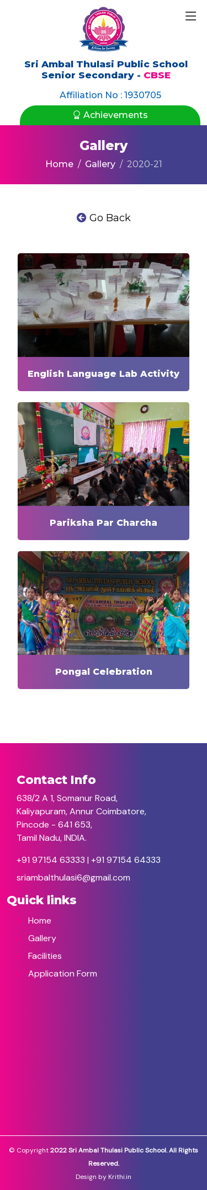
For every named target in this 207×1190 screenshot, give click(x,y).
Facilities (38, 956)
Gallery (100, 164)
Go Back (104, 218)
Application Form (56, 973)
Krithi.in (119, 1176)
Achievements (110, 115)
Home (59, 164)
